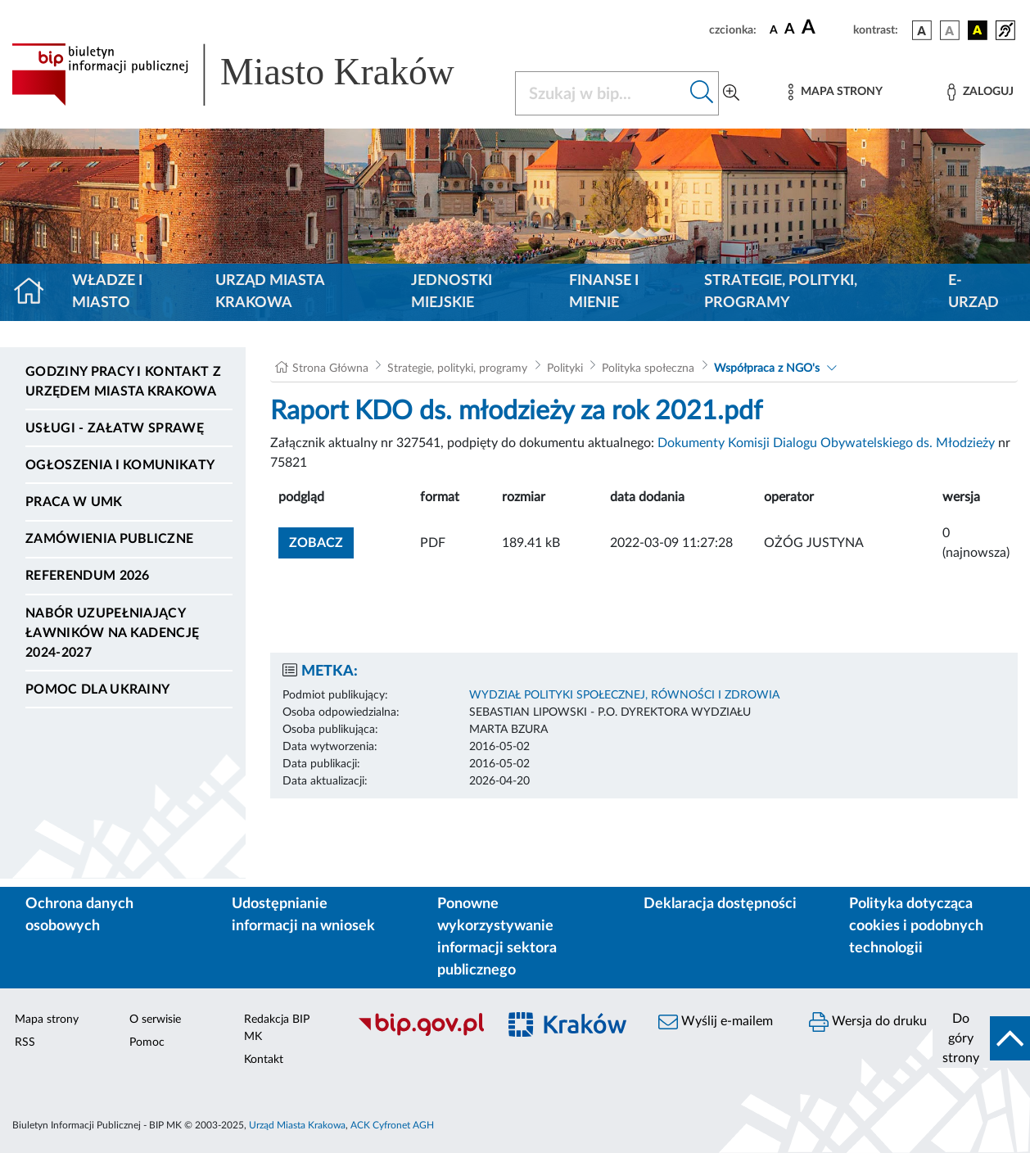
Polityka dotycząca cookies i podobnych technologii (916, 926)
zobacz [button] (321, 540)
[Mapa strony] (835, 92)
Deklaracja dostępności (720, 904)
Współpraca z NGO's (767, 368)
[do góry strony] (981, 1038)
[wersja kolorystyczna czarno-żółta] (977, 30)
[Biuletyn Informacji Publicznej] (418, 1033)
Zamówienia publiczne (109, 538)
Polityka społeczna (648, 368)
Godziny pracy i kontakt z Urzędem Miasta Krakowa (123, 381)
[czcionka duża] (825, 28)
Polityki (565, 368)
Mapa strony (47, 1019)
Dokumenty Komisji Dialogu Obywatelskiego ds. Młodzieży (826, 443)
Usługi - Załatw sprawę (114, 428)
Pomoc (147, 1042)
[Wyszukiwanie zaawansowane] (731, 93)
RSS (25, 1042)
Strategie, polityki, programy (780, 292)
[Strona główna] (35, 292)
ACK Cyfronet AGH (392, 1125)
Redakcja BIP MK (276, 1028)
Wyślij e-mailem (715, 1022)
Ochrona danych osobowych (79, 915)
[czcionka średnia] (790, 30)
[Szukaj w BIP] (600, 93)
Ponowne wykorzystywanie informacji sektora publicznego (497, 937)
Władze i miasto (107, 292)
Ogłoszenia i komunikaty (120, 465)
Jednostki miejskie (451, 292)
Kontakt (263, 1059)
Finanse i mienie (604, 292)
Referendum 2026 (87, 575)
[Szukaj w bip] (702, 93)
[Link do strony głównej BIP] (253, 74)
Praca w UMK (74, 502)
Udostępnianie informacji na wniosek (303, 915)
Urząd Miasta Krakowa (269, 292)
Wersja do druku (868, 1022)
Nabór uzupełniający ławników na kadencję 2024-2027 (112, 633)
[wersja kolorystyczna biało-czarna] (949, 30)
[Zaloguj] (980, 92)
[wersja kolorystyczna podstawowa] (922, 30)
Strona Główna (330, 368)
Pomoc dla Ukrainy (97, 689)
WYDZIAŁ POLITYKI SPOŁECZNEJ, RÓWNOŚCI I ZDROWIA (624, 695)
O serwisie (155, 1019)
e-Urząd (973, 292)
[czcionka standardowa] (773, 29)
